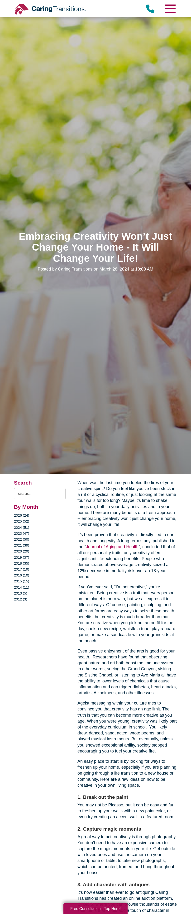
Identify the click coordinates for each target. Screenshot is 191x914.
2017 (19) (21, 569)
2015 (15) (21, 581)
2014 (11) (21, 587)
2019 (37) (21, 557)
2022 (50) (21, 539)
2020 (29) (21, 551)
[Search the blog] (40, 493)
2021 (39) (21, 545)
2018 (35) (21, 563)
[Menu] (170, 8)
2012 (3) (20, 599)
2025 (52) (21, 521)
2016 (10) (21, 575)
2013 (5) (20, 593)
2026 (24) (21, 515)
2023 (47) (21, 533)
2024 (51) (21, 527)
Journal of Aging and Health (112, 546)
